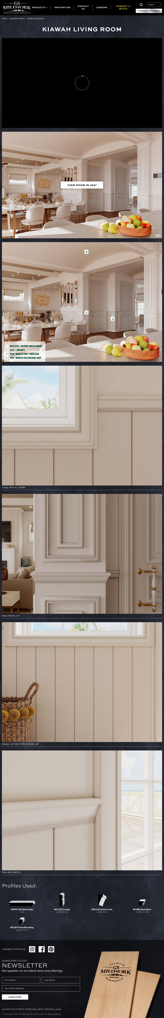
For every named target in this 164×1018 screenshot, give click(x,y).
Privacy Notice (54, 1014)
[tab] (41, 8)
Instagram (32, 949)
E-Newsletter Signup (149, 11)
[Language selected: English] (154, 4)
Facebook (42, 949)
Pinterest (51, 949)
